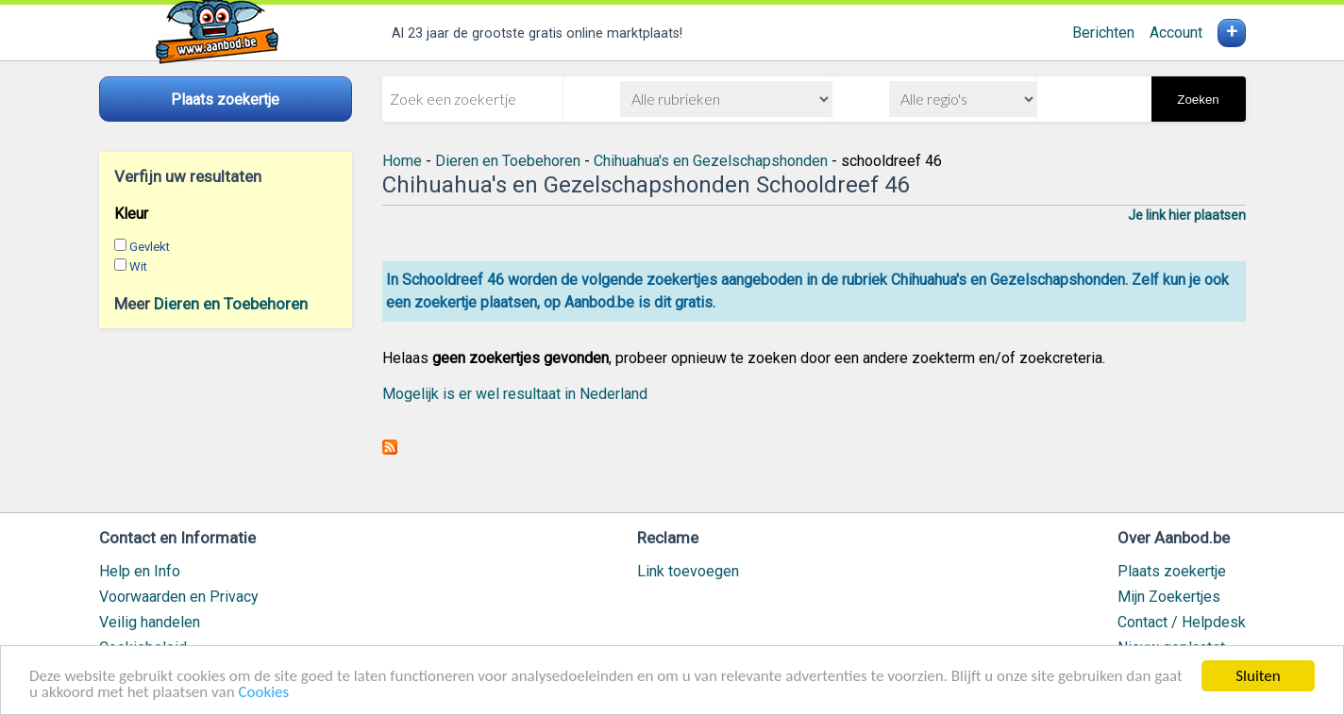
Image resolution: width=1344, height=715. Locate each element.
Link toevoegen (688, 571)
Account (1176, 33)
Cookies (263, 693)
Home (402, 161)
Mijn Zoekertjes (1168, 597)
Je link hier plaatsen (1187, 215)
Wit (138, 266)
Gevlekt (149, 247)
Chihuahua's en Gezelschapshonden (711, 161)
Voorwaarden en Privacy (179, 597)
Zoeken (1197, 99)
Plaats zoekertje (1171, 571)
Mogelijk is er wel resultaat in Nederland (514, 394)
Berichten (1103, 33)
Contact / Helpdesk (1181, 622)
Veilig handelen (149, 622)
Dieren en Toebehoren (231, 303)
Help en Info (139, 571)
